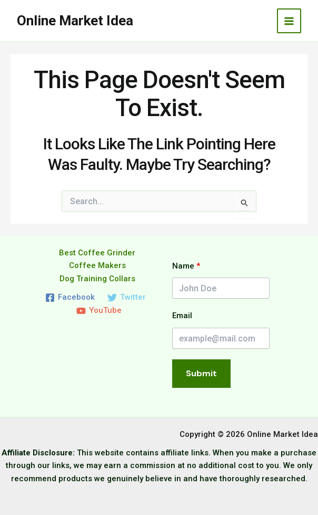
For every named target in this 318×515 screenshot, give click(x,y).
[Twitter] (126, 297)
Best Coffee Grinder (97, 253)
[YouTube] (99, 311)
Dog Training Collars (97, 278)
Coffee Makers (97, 265)
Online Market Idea (75, 20)
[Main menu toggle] (289, 20)
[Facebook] (70, 297)
